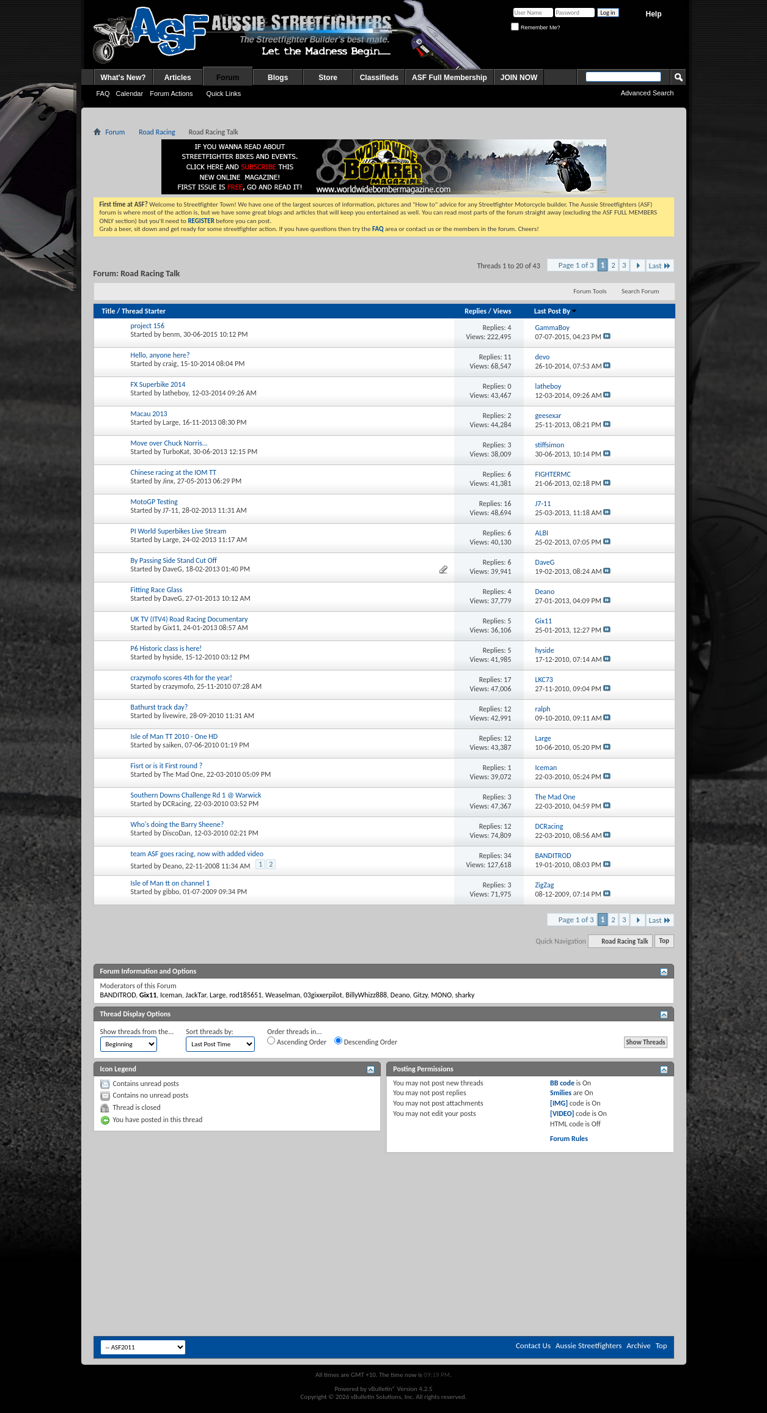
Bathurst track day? (159, 707)
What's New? (123, 77)
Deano (172, 866)
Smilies (560, 1092)
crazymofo (178, 686)
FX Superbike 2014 (158, 384)
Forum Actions (171, 93)
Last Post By (556, 311)
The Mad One (183, 774)
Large (170, 422)
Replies (475, 311)
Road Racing (157, 132)
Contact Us (533, 1345)
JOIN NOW (519, 77)
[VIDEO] (562, 1113)
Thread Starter (144, 311)
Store (327, 77)
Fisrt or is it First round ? (167, 766)
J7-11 (170, 510)
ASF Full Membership (449, 77)
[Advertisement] (383, 1189)
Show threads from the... (137, 1031)
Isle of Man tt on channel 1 (170, 883)
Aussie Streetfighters (589, 1345)
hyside (172, 657)
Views (502, 311)
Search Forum (640, 291)
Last (660, 265)
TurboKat (176, 451)
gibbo (171, 891)
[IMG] (559, 1103)
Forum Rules (569, 1138)
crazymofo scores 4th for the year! (181, 677)
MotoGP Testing (154, 501)
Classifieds (379, 77)
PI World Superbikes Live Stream (179, 531)
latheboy (175, 393)
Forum (227, 77)
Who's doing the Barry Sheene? (177, 824)
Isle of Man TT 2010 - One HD (174, 736)
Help (653, 14)
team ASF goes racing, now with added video (197, 854)
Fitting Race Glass (157, 589)
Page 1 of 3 (576, 265)
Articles (177, 77)
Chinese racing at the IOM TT (173, 472)
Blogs (278, 77)
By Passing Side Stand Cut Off (174, 560)
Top (664, 941)
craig (170, 363)
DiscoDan (177, 833)
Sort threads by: (209, 1031)
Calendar (130, 93)
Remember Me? (535, 27)
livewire (174, 715)
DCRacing (177, 803)
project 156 (148, 325)
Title (109, 311)
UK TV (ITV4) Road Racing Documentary (189, 619)
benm (171, 334)
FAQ (103, 93)
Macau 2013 (149, 413)
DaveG (172, 569)
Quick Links (223, 93)
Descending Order (365, 1041)
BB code (562, 1083)
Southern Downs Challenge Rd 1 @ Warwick (196, 795)
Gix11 (171, 627)
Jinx (168, 481)
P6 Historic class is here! (166, 648)
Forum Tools (589, 291)
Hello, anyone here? (160, 355)
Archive (638, 1345)
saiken (172, 745)
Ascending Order (296, 1041)
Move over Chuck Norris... (169, 443)
